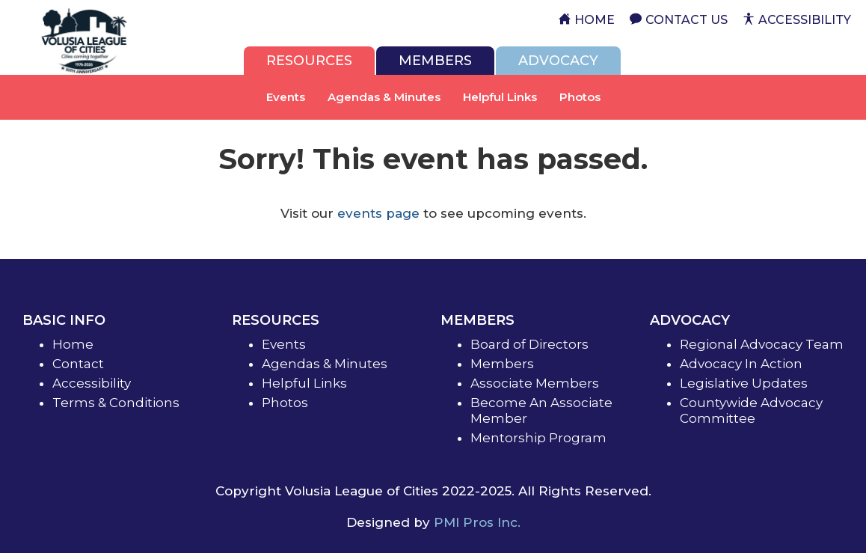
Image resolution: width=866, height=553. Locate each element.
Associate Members (534, 383)
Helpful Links (500, 97)
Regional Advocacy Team (762, 344)
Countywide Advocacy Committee (751, 410)
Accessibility (91, 383)
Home (72, 344)
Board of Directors (529, 344)
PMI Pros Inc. (477, 522)
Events (285, 97)
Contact (78, 363)
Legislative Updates (744, 383)
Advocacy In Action (741, 363)
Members (502, 363)
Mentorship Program (538, 437)
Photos (580, 97)
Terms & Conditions (115, 402)
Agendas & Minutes (384, 97)
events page (378, 213)
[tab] (309, 60)
